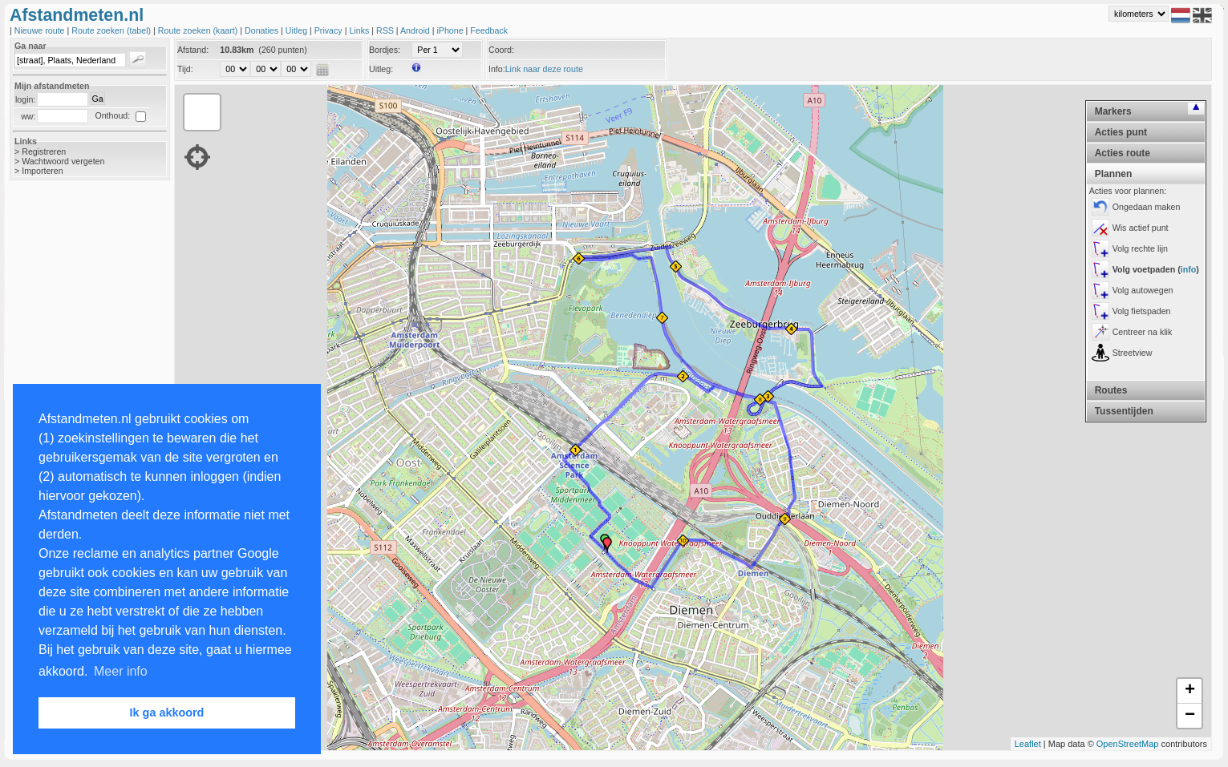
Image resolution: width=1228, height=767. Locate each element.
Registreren (44, 151)
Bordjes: (384, 49)
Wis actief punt (1140, 227)
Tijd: (185, 69)
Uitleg (298, 30)
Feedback (489, 30)
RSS (386, 30)
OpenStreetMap (1127, 744)
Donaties (263, 30)
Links (360, 30)
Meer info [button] (121, 671)
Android (416, 30)
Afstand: (193, 49)
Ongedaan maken (1146, 207)
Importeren (42, 171)
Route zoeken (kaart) (199, 30)
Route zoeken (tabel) (112, 30)
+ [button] (1190, 691)
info (1189, 269)
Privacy (329, 30)
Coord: (501, 49)
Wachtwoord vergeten (63, 161)
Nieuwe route (40, 30)
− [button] (1190, 716)
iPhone (450, 30)
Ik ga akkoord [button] (167, 712)
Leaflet (1028, 744)
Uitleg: (381, 69)
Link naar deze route (544, 69)
